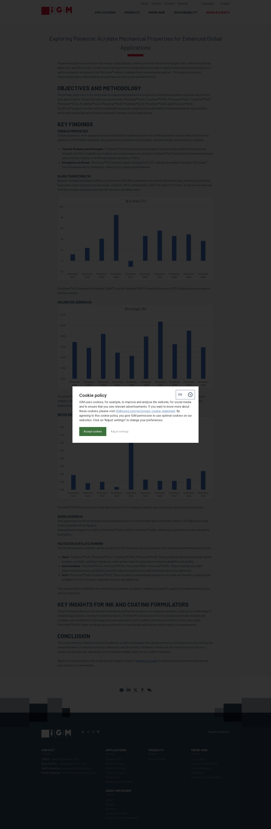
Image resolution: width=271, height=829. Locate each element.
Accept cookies (93, 431)
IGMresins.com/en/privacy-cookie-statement (145, 411)
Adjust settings (120, 431)
